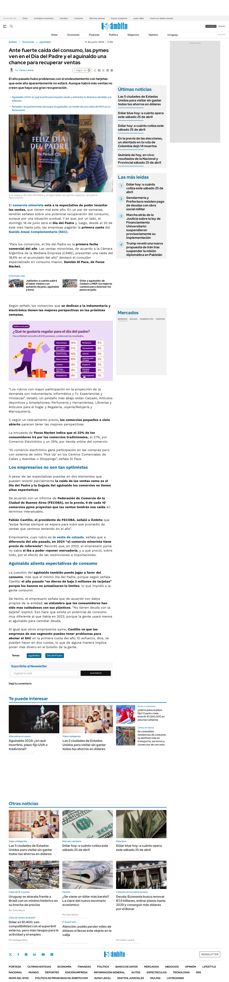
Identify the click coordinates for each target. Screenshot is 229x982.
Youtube (43, 954)
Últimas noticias (39, 966)
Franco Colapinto (119, 18)
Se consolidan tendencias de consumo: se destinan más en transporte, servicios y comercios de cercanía (152, 738)
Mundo (34, 972)
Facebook (18, 954)
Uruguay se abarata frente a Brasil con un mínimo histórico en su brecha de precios (33, 900)
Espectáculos (157, 972)
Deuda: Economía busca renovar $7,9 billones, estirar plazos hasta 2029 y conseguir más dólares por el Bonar (140, 902)
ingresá (221, 26)
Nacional (15, 972)
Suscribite (96, 673)
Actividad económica (43, 18)
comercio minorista (28, 205)
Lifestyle (209, 966)
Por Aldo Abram (70, 914)
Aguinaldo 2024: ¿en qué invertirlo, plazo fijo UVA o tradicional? (28, 745)
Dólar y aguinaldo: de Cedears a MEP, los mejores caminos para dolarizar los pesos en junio (96, 285)
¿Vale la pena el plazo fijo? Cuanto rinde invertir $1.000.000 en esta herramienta (151, 715)
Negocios (133, 34)
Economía (73, 34)
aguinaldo (45, 42)
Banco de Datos (126, 966)
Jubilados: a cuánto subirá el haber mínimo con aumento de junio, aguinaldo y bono (42, 285)
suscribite (211, 26)
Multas (155, 978)
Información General (109, 972)
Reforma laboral (97, 18)
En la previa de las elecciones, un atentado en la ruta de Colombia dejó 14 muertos (140, 142)
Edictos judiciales (130, 978)
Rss (198, 972)
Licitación (78, 18)
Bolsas (133, 319)
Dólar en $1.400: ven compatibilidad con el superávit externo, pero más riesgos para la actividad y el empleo (33, 928)
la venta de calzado (68, 537)
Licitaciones (175, 978)
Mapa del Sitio (19, 978)
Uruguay (172, 34)
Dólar (25, 18)
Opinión (153, 34)
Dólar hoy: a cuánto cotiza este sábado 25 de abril (141, 128)
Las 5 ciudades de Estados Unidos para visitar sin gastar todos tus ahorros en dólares (139, 100)
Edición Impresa (76, 972)
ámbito (13, 42)
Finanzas (94, 34)
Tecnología (181, 972)
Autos (135, 972)
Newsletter (222, 35)
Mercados (151, 966)
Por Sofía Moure (17, 910)
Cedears (160, 319)
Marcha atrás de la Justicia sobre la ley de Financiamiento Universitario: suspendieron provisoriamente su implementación (143, 226)
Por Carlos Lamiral (125, 940)
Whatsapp (51, 954)
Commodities (146, 319)
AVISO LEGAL (102, 978)
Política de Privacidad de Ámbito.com (61, 978)
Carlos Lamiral (26, 70)
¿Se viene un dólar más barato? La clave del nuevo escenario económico (85, 900)
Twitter (10, 954)
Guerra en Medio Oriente (161, 18)
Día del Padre (54, 655)
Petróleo (64, 18)
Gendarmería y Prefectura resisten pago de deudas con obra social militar (145, 203)
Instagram (26, 954)
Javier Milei (138, 18)
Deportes (52, 972)
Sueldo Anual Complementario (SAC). (38, 232)
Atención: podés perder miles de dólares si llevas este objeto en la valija (86, 930)
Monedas (122, 319)
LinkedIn (34, 954)
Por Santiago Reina (18, 940)
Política (113, 34)
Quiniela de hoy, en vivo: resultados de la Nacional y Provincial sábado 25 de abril (139, 159)
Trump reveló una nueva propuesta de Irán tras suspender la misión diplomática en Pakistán (144, 249)
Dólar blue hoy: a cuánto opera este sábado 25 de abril (141, 115)
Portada (15, 966)
